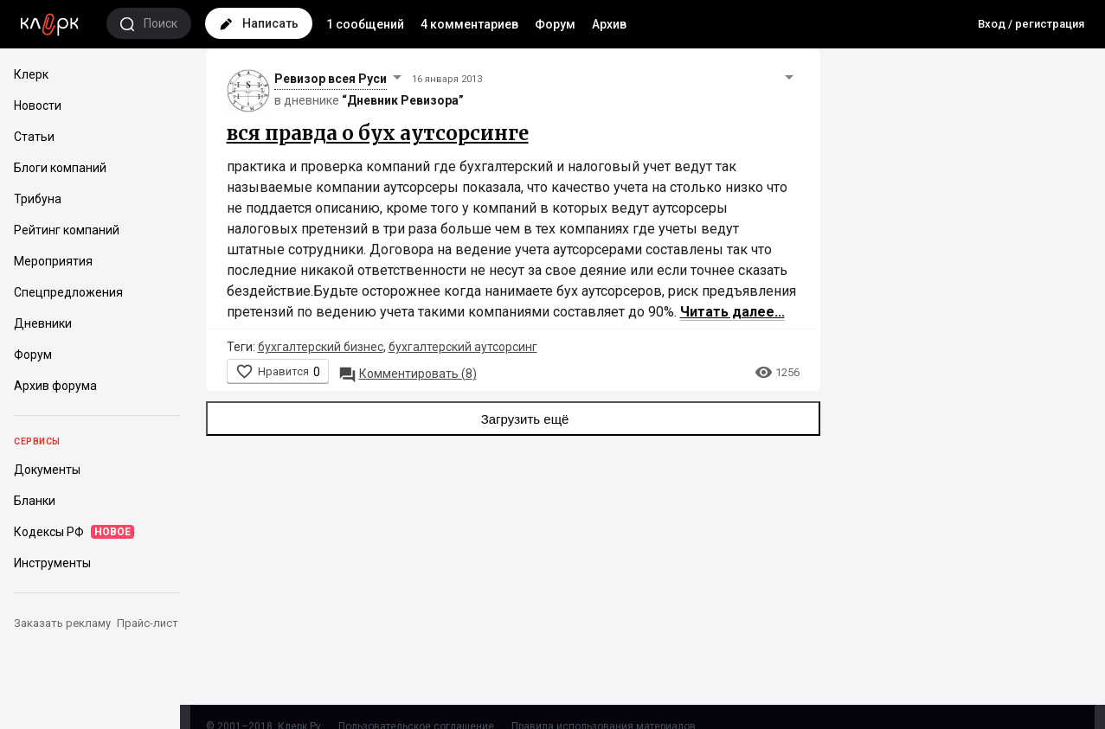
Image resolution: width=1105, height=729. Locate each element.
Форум (555, 24)
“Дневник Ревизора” (403, 100)
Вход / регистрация (1031, 23)
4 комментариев (469, 24)
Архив (609, 24)
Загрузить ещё (513, 418)
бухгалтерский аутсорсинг (463, 347)
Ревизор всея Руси (330, 79)
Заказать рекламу (62, 623)
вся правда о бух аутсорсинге (378, 133)
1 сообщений (365, 24)
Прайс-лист (147, 623)
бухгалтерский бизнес (320, 347)
